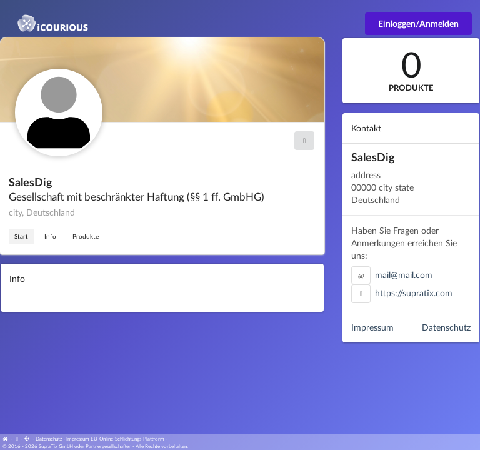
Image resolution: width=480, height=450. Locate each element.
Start (21, 236)
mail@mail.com (403, 274)
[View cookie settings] (17, 439)
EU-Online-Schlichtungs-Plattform (127, 439)
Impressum (372, 327)
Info (50, 236)
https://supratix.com (413, 293)
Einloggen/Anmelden (418, 23)
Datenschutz (446, 327)
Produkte (85, 236)
